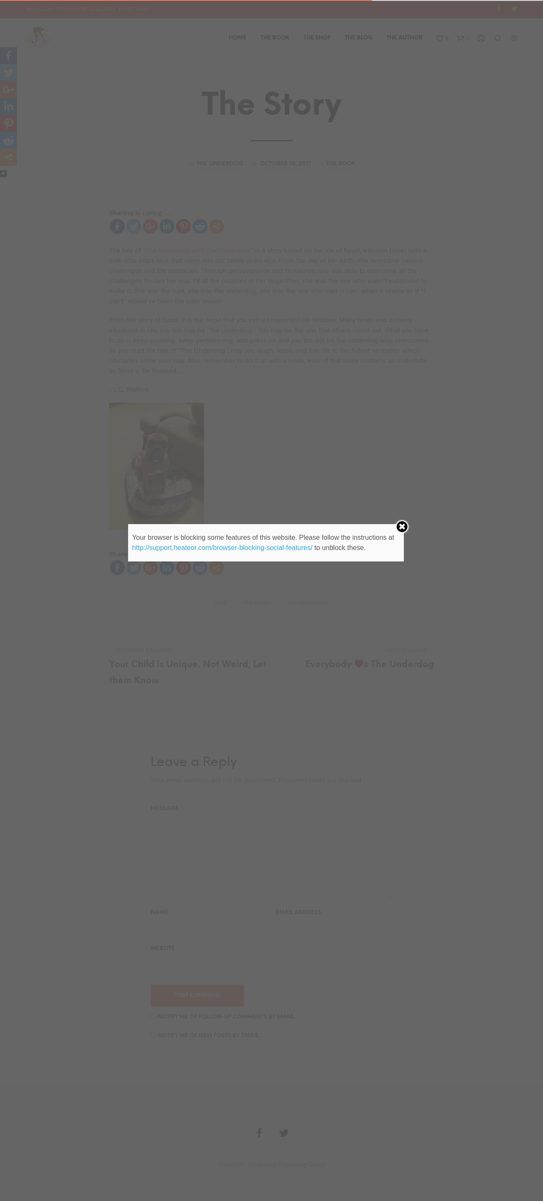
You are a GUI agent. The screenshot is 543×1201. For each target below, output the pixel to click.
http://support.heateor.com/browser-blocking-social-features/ (222, 547)
